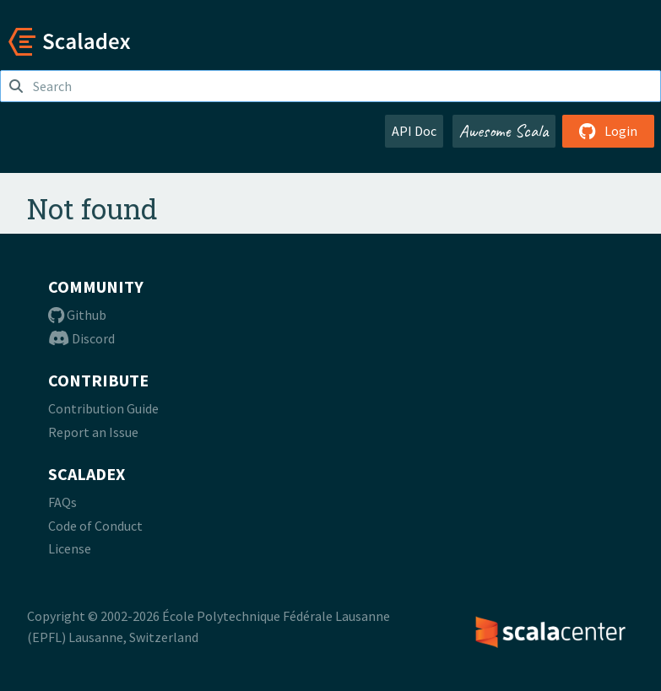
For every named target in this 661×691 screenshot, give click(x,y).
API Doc (414, 130)
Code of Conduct (95, 525)
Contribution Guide (103, 408)
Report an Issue (93, 432)
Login (608, 130)
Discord (81, 338)
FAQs (62, 502)
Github (77, 314)
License (69, 548)
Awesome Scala (504, 131)
